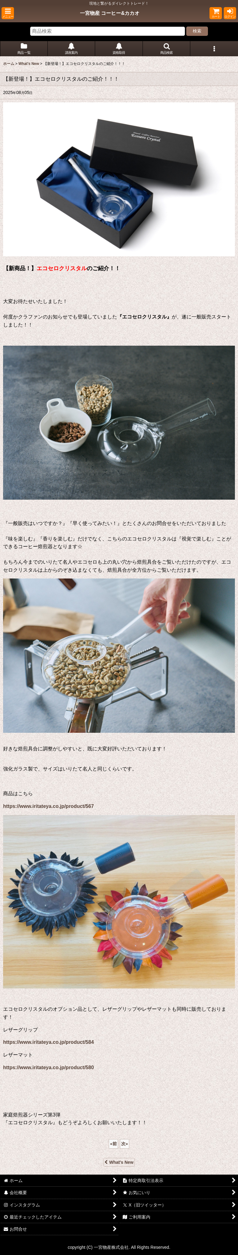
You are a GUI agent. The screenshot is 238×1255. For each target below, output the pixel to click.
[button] (8, 13)
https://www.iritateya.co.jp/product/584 (48, 1042)
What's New (118, 1162)
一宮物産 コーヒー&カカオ (109, 13)
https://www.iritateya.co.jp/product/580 (48, 1067)
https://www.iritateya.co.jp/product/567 (48, 806)
